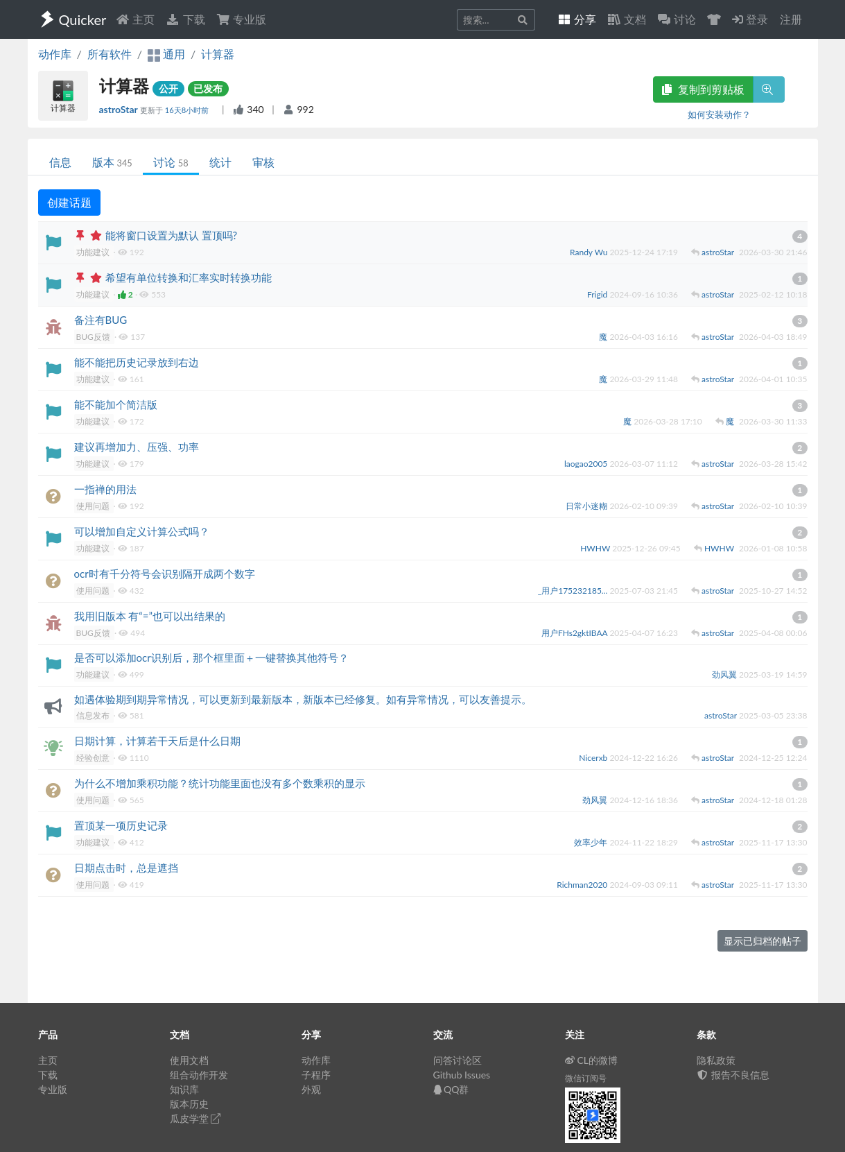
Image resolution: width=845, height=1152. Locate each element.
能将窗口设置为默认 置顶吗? (171, 235)
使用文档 (189, 1060)
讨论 (171, 162)
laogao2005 (587, 463)
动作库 (54, 53)
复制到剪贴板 (703, 89)
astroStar (119, 109)
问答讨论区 (457, 1060)
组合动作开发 (199, 1075)
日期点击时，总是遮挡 (126, 867)
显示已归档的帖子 (762, 941)
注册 (791, 19)
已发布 (208, 88)
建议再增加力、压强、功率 (136, 446)
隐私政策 (716, 1060)
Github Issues (462, 1075)
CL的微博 (591, 1060)
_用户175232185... (574, 590)
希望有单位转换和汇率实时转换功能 (188, 277)
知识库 (184, 1089)
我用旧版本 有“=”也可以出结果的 (150, 616)
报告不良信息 (733, 1075)
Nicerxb (594, 758)
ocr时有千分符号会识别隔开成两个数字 (164, 573)
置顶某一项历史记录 (121, 825)
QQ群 (451, 1089)
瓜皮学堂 (195, 1118)
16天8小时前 (188, 109)
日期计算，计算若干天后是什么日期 (157, 740)
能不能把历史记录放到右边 (136, 362)
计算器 (217, 53)
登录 (750, 19)
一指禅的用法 (105, 489)
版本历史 (189, 1104)
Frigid (598, 294)
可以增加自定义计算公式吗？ (141, 531)
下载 (185, 19)
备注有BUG (101, 319)
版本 (112, 162)
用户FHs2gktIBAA (575, 633)
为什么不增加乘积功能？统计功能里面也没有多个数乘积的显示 (219, 783)
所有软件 (109, 53)
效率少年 (591, 842)
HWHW (596, 548)
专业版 (241, 19)
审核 (263, 162)
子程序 (316, 1075)
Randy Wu (589, 252)
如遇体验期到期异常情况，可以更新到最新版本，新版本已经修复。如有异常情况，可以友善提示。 (303, 699)
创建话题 (69, 202)
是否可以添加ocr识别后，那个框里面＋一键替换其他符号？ (211, 657)
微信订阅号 (586, 1078)
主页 (135, 19)
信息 (60, 162)
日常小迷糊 (587, 506)
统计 (220, 162)
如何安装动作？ (719, 114)
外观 (311, 1089)
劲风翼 (725, 674)
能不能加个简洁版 (115, 404)
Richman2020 (583, 884)
